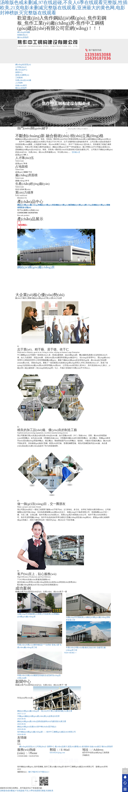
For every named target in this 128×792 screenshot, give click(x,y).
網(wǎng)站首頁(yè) (23, 65)
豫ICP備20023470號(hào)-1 (38, 772)
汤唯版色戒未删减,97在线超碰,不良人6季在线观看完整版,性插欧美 (26, 791)
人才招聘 (19, 83)
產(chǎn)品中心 (21, 70)
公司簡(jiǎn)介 (21, 67)
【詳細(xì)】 (76, 152)
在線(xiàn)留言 (21, 85)
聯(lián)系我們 (22, 37)
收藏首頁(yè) (22, 35)
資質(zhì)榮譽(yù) (22, 75)
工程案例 (19, 78)
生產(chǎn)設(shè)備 (23, 80)
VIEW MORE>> (70, 653)
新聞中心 (19, 72)
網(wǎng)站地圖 (23, 32)
